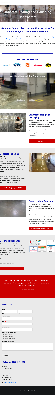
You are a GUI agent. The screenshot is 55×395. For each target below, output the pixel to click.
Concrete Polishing (8, 336)
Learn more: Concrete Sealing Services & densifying (42, 141)
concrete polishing (5, 39)
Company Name (6, 316)
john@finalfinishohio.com (10, 382)
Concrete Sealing (8, 334)
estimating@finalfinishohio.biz (11, 373)
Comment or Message (8, 341)
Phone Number (6, 327)
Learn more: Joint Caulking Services (41, 228)
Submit (5, 355)
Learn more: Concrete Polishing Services (13, 188)
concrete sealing (49, 37)
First (3, 313)
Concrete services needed (9, 332)
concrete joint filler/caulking (20, 39)
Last (19, 313)
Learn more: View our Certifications (12, 268)
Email (4, 321)
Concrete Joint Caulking (9, 338)
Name (4, 309)
